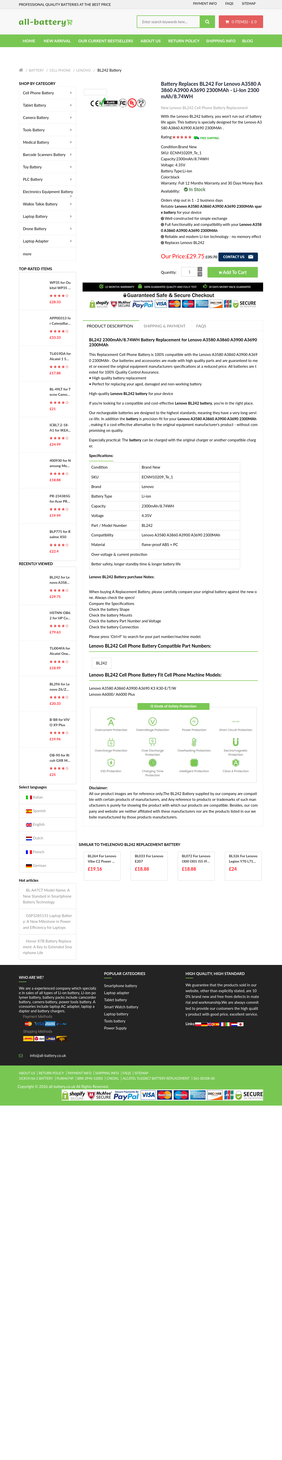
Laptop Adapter (48, 241)
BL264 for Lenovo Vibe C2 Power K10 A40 (102, 859)
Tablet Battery (48, 105)
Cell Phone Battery (48, 92)
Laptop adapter (116, 992)
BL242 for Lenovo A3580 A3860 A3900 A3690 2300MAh (60, 580)
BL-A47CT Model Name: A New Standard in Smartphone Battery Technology (47, 896)
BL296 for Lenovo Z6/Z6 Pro (60, 687)
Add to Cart (232, 272)
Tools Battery (48, 130)
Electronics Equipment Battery (48, 191)
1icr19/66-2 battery (36, 1078)
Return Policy (51, 1073)
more (27, 254)
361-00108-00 (204, 1078)
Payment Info (205, 4)
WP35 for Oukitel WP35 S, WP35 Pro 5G (60, 285)
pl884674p (65, 1078)
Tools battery (114, 1021)
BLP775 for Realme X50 (60, 534)
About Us (27, 1073)
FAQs (229, 4)
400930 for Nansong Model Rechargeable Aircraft (60, 463)
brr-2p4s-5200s (90, 1078)
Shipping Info (107, 1073)
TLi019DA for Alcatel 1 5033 (60, 356)
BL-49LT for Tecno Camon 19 (60, 392)
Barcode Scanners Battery (48, 154)
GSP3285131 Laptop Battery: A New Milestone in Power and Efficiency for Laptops (47, 921)
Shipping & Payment (165, 325)
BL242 (101, 663)
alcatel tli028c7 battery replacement (156, 1078)
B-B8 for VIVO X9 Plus (59, 722)
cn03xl (113, 1078)
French (35, 851)
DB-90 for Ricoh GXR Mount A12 (59, 758)
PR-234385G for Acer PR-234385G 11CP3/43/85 (60, 499)
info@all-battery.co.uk (48, 1055)
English (35, 824)
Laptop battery (116, 1014)
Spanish (36, 810)
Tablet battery (115, 999)
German (36, 865)
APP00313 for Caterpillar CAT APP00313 (60, 321)
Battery (36, 70)
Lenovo (83, 70)
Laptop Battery (48, 216)
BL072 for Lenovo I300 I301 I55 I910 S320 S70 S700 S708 (196, 859)
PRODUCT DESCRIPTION (110, 325)
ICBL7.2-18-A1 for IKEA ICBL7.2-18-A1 (60, 428)
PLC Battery (48, 179)
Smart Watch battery (121, 1007)
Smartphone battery (120, 985)
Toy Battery (48, 167)
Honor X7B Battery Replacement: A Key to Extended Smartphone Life (47, 947)
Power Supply (115, 1028)
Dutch (34, 838)
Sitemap (249, 4)
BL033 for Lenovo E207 (149, 858)
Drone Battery (48, 228)
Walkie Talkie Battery (48, 204)
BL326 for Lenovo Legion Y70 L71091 (243, 859)
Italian (34, 797)
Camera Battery (48, 117)
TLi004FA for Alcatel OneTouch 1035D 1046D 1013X (60, 651)
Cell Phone (59, 70)
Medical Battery (48, 142)
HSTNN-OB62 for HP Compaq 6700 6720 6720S (60, 616)
